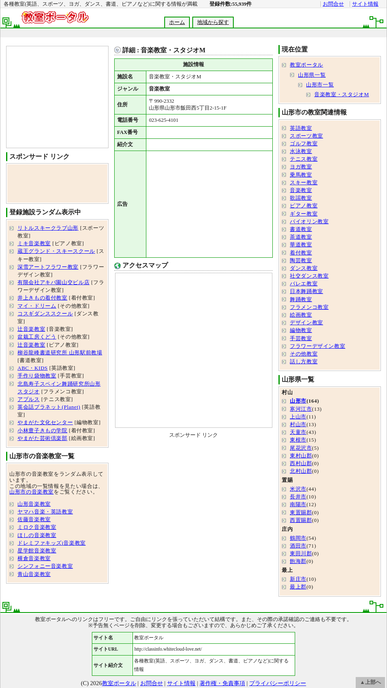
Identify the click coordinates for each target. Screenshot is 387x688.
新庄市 (298, 579)
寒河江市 (301, 409)
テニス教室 (303, 159)
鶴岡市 (298, 538)
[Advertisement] (207, 204)
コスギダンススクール (45, 314)
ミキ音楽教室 (34, 243)
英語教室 (301, 128)
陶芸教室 (301, 260)
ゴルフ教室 (303, 144)
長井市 (298, 497)
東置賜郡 (301, 512)
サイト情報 (365, 4)
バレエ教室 (303, 284)
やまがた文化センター (45, 422)
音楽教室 (301, 190)
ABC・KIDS (32, 368)
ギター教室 (303, 214)
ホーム (177, 22)
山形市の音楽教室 (31, 492)
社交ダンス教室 (309, 276)
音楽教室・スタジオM (341, 94)
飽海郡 (298, 561)
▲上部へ (370, 682)
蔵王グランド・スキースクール (56, 251)
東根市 (298, 440)
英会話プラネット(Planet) (48, 407)
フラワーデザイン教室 (317, 346)
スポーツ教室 (306, 136)
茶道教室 (301, 237)
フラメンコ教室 (309, 307)
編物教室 (301, 330)
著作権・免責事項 (222, 683)
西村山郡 (301, 463)
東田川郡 (301, 553)
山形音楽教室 (34, 504)
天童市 (298, 432)
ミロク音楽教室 (36, 527)
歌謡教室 (301, 198)
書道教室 (301, 229)
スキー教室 (303, 182)
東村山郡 (301, 456)
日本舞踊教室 (306, 291)
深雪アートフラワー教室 (47, 267)
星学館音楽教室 (36, 551)
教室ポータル (306, 65)
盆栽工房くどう (36, 337)
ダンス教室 (303, 268)
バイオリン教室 (309, 221)
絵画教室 (301, 315)
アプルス (28, 399)
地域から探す (213, 22)
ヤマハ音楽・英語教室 (45, 512)
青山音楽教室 (34, 574)
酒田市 (298, 546)
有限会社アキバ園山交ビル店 (53, 282)
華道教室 (301, 245)
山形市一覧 (320, 85)
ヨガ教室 (301, 167)
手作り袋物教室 (36, 376)
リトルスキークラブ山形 (47, 228)
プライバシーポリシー (277, 683)
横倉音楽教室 (34, 558)
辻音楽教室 (31, 329)
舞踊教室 (301, 299)
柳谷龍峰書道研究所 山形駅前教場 (59, 353)
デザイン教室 (306, 323)
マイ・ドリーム (36, 306)
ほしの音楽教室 (36, 535)
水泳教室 (301, 151)
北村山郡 (301, 471)
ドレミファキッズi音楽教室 (51, 543)
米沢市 (298, 489)
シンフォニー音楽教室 (45, 566)
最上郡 (298, 587)
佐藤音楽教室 (34, 519)
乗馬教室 (301, 175)
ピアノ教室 (303, 206)
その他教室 (303, 354)
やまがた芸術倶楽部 (42, 438)
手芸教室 (301, 338)
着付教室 (301, 253)
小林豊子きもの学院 (42, 431)
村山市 (298, 424)
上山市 (298, 417)
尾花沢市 (301, 448)
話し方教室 (303, 361)
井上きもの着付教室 (42, 298)
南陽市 (298, 504)
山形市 (298, 401)
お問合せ (333, 4)
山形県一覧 (312, 75)
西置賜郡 (301, 520)
